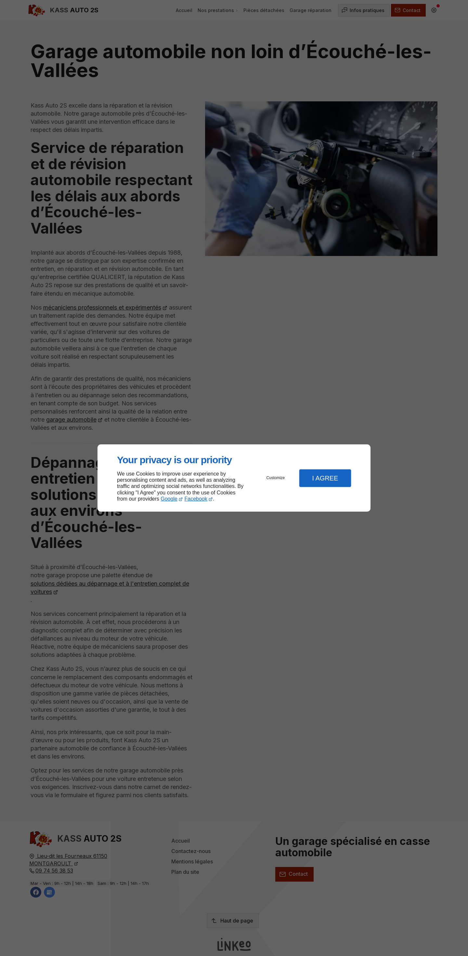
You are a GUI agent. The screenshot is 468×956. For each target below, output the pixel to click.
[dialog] (234, 478)
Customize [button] (275, 478)
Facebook (196, 499)
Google (169, 499)
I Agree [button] (325, 478)
